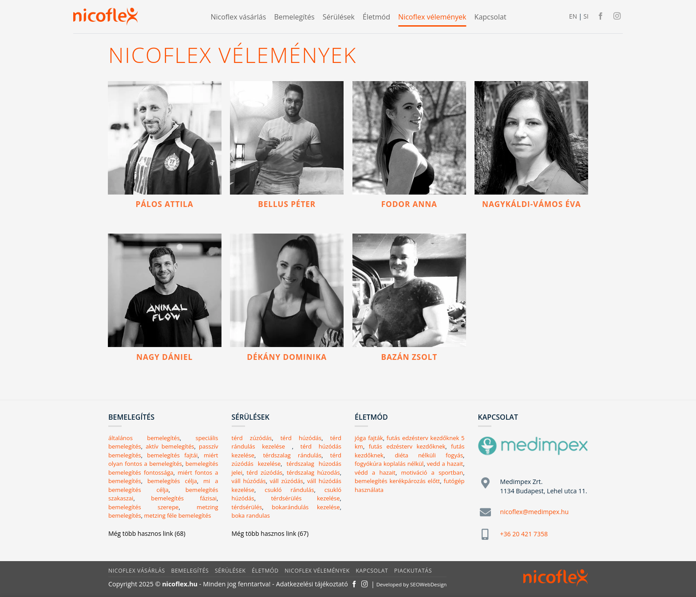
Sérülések (339, 17)
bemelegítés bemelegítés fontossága (163, 468)
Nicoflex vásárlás (238, 17)
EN (573, 16)
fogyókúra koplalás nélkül (389, 464)
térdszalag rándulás (292, 455)
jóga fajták (369, 438)
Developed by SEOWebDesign (411, 584)
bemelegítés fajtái (172, 455)
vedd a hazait (445, 464)
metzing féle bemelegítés (177, 515)
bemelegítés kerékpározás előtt (397, 481)
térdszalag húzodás (313, 472)
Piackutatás (413, 570)
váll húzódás (249, 481)
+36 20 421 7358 (524, 534)
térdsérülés (247, 507)
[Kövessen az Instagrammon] (617, 16)
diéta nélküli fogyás (429, 455)
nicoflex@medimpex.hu (534, 511)
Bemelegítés (294, 17)
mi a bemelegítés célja (163, 485)
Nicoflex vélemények (432, 17)
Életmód (376, 17)
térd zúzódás (252, 438)
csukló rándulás (289, 490)
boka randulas (251, 515)
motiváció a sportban (432, 472)
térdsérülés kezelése (305, 498)
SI (585, 16)
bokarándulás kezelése (306, 507)
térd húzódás (301, 438)
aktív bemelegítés (170, 446)
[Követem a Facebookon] (600, 16)
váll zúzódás (286, 481)
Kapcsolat (490, 17)
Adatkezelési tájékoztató (312, 584)
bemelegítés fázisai (184, 498)
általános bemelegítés (144, 438)
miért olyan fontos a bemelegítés (163, 459)
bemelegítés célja (172, 481)
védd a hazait (375, 472)
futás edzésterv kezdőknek (407, 446)
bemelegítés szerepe (143, 507)
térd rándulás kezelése (287, 442)
